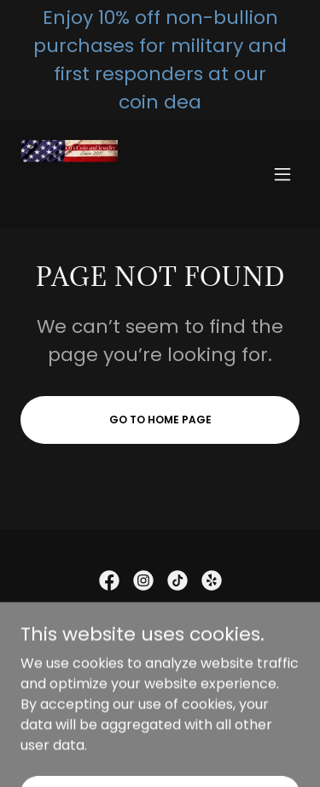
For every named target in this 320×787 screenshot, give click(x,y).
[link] (69, 174)
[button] (282, 174)
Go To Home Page (160, 419)
